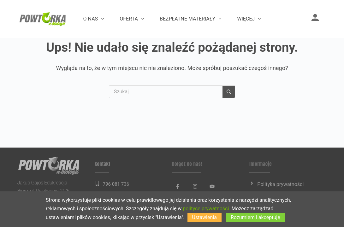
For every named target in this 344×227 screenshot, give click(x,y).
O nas (95, 19)
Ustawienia (204, 217)
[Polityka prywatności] (251, 183)
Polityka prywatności (280, 184)
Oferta (133, 19)
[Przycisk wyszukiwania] (228, 91)
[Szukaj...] (165, 91)
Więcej (250, 19)
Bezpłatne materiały (192, 19)
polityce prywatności (206, 209)
